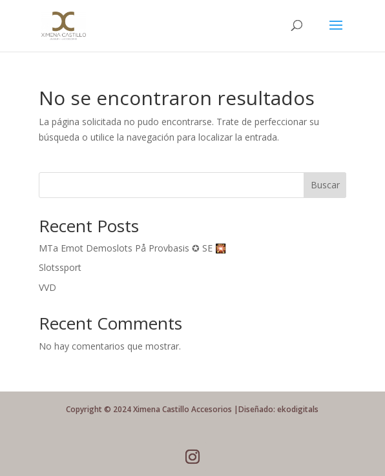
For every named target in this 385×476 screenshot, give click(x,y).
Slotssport (60, 267)
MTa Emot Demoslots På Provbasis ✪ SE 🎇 (132, 248)
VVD (47, 287)
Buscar (325, 185)
